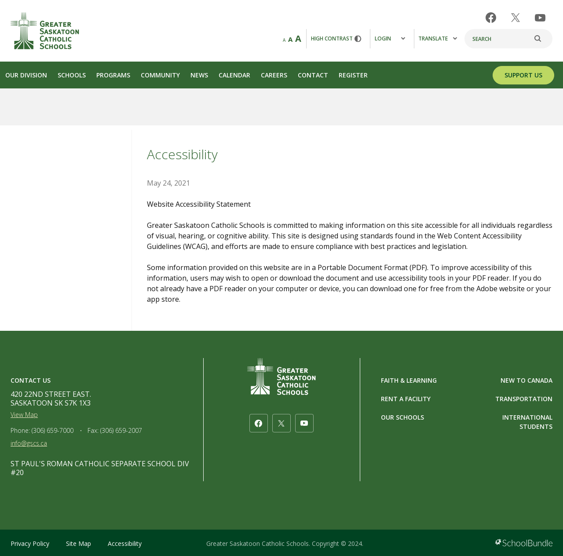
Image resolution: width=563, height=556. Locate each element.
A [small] (284, 40)
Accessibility (125, 543)
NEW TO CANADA (526, 380)
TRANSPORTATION (523, 399)
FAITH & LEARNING (409, 380)
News (199, 75)
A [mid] (290, 39)
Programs (113, 75)
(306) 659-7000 (52, 430)
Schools (72, 75)
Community (160, 75)
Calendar (234, 75)
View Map (24, 414)
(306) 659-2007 (121, 430)
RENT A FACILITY (406, 399)
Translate (437, 38)
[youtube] (540, 18)
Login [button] (390, 38)
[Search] (508, 38)
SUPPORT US (523, 75)
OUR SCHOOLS (402, 417)
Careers (274, 75)
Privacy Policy (30, 543)
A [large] (298, 38)
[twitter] (515, 17)
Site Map (78, 543)
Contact (313, 75)
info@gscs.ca (29, 443)
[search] (542, 38)
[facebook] (491, 17)
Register (353, 75)
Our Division (26, 75)
